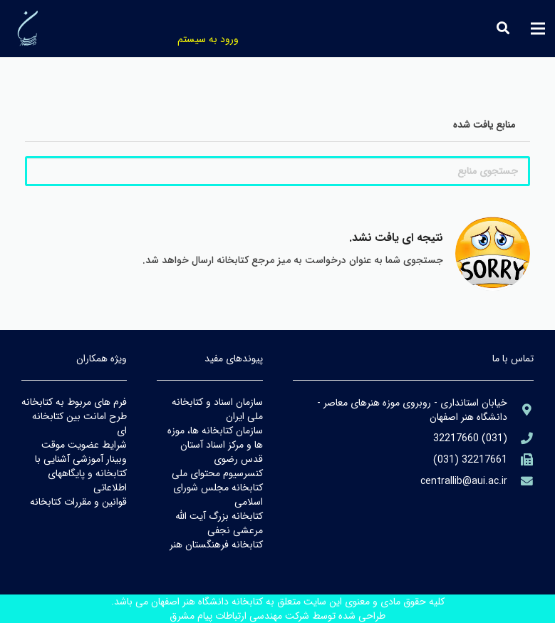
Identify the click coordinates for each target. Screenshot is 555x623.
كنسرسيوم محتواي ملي (217, 473)
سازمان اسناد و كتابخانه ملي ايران (217, 409)
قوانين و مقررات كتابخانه (78, 502)
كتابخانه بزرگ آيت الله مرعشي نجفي (219, 523)
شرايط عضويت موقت (84, 445)
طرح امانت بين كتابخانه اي (79, 423)
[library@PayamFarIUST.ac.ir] (520, 481)
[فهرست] (538, 28)
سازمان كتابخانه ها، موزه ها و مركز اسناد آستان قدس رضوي (215, 445)
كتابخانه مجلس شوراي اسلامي (218, 495)
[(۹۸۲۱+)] (520, 460)
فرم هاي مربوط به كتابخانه (74, 402)
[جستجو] (503, 28)
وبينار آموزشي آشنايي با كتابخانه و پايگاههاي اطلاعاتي (81, 473)
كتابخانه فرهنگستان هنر (216, 544)
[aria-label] (520, 410)
